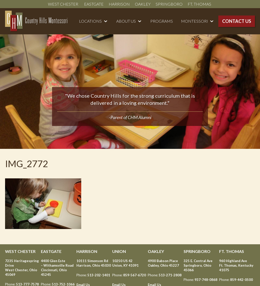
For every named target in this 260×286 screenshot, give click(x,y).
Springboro (169, 4)
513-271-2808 (170, 275)
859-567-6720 (134, 275)
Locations (90, 21)
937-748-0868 (205, 280)
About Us (126, 21)
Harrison (119, 4)
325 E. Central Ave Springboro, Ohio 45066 (198, 265)
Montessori (194, 21)
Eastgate (94, 4)
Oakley (143, 4)
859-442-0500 (241, 280)
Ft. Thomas (200, 4)
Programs (161, 21)
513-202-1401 (98, 275)
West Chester (63, 4)
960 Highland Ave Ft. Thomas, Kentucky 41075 (236, 265)
